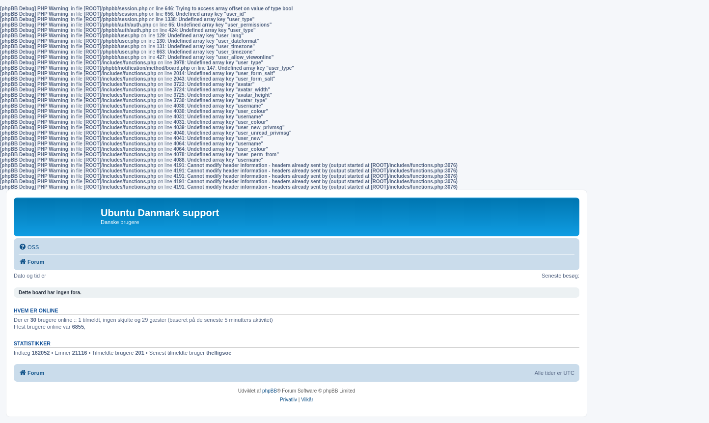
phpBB (269, 391)
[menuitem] (29, 247)
